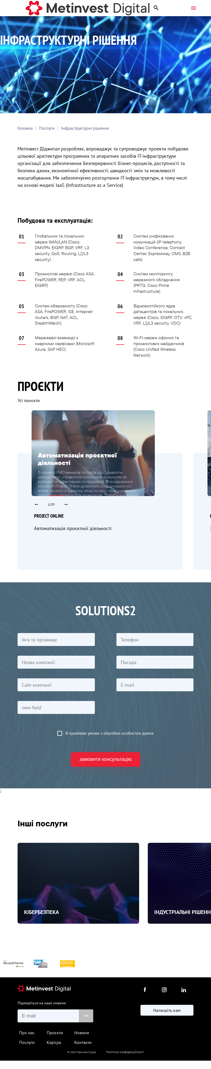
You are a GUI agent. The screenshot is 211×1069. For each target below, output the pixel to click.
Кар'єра (54, 1050)
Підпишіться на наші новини (42, 1011)
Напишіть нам (167, 1023)
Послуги (47, 128)
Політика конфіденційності (125, 1060)
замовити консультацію (105, 767)
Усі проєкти (29, 400)
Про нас (27, 1041)
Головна (25, 128)
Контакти (83, 1050)
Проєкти (55, 1041)
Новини (81, 1041)
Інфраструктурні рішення (85, 128)
